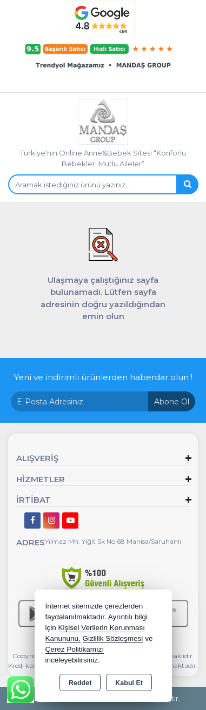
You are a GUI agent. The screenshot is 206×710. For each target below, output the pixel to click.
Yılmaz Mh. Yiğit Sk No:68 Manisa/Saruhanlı (113, 541)
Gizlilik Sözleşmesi (113, 638)
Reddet (80, 683)
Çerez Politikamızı (74, 649)
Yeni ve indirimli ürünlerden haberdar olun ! (103, 377)
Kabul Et (129, 683)
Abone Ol (171, 402)
